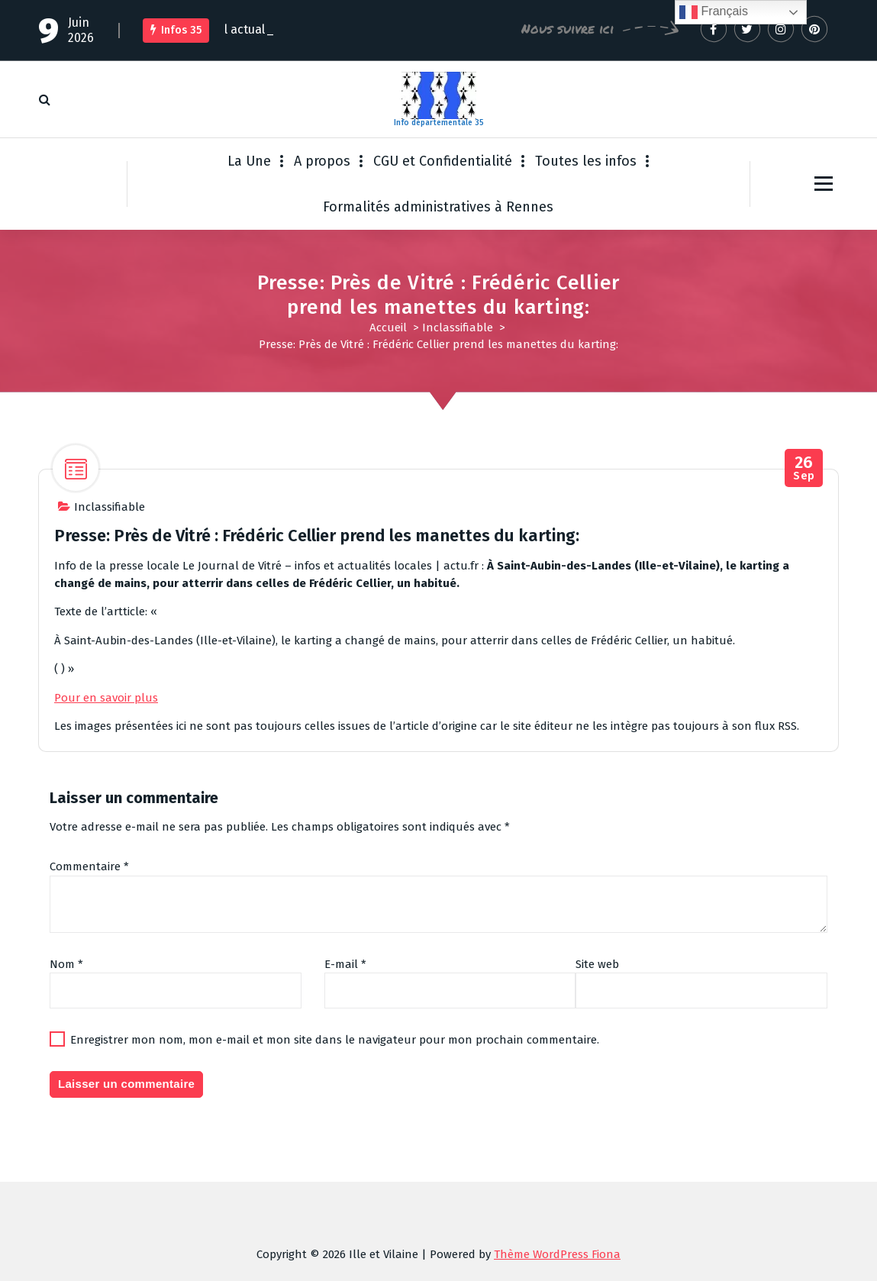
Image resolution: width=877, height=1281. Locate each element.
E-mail (345, 964)
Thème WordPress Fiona (557, 1254)
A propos (322, 161)
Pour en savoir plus (106, 698)
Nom (66, 964)
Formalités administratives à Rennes (438, 206)
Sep (804, 468)
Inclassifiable (457, 327)
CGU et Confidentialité (442, 161)
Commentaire (89, 866)
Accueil (388, 327)
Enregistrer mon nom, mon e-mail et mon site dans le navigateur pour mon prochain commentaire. (334, 1040)
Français (713, 12)
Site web (597, 964)
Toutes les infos (586, 161)
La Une (249, 161)
